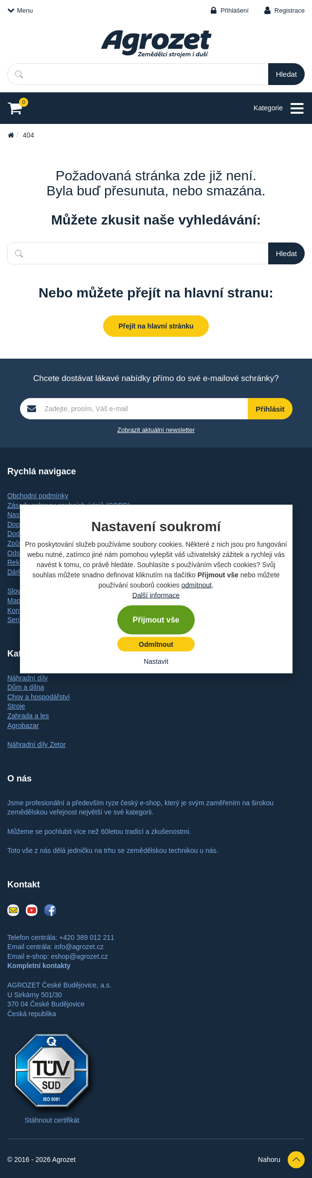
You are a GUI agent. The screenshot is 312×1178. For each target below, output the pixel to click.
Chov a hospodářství (38, 697)
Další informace (156, 595)
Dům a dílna (25, 687)
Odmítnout (156, 644)
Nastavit (156, 661)
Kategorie (279, 108)
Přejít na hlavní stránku (155, 326)
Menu (20, 10)
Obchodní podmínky (37, 496)
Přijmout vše (155, 620)
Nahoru (281, 1159)
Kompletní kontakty (39, 966)
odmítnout (197, 585)
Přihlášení (234, 10)
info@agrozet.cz (78, 947)
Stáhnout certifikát (52, 1120)
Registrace (290, 10)
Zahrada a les (28, 716)
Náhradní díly (27, 678)
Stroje (16, 706)
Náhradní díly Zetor (36, 744)
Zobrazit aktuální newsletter (156, 429)
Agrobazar (23, 725)
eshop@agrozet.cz (79, 956)
